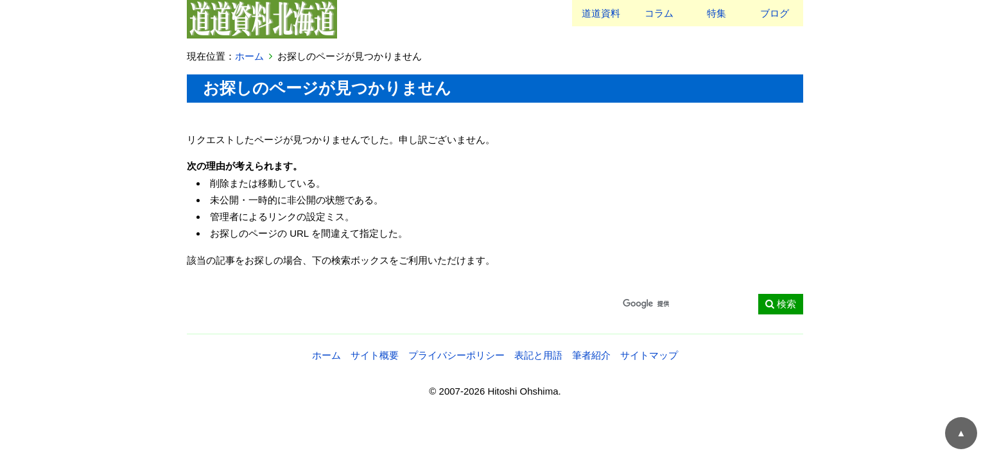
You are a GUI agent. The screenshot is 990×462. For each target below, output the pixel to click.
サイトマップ (649, 355)
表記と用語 (538, 355)
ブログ (774, 13)
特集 (716, 13)
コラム (659, 13)
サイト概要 (375, 355)
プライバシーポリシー (456, 355)
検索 (779, 303)
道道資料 (601, 13)
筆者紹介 (591, 355)
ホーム (249, 56)
